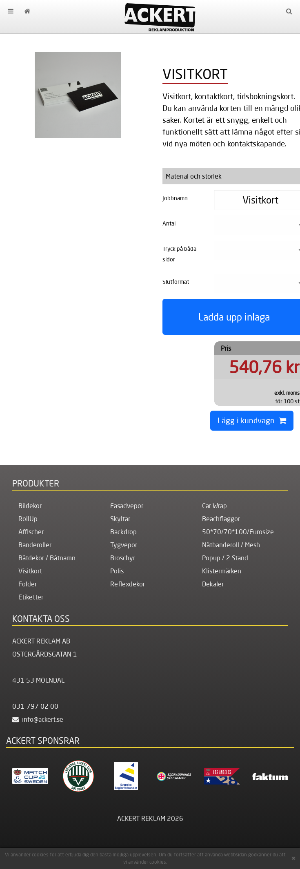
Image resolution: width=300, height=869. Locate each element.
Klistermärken (221, 571)
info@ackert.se (37, 719)
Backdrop (123, 532)
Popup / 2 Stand (225, 558)
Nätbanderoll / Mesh (231, 545)
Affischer (31, 532)
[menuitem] (10, 11)
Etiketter (30, 597)
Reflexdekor (127, 584)
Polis (117, 571)
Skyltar (120, 519)
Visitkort (30, 571)
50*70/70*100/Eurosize (238, 532)
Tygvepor (123, 545)
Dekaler (213, 584)
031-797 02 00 (35, 706)
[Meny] (10, 11)
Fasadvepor (126, 506)
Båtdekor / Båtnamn (47, 558)
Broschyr (122, 558)
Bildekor (30, 506)
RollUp (28, 519)
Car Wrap (214, 506)
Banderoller (34, 545)
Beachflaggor (221, 519)
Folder (27, 584)
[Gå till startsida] (27, 11)
